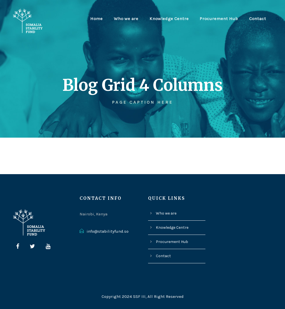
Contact (258, 18)
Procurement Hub (220, 18)
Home (101, 18)
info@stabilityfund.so (107, 231)
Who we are (130, 18)
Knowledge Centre (172, 18)
